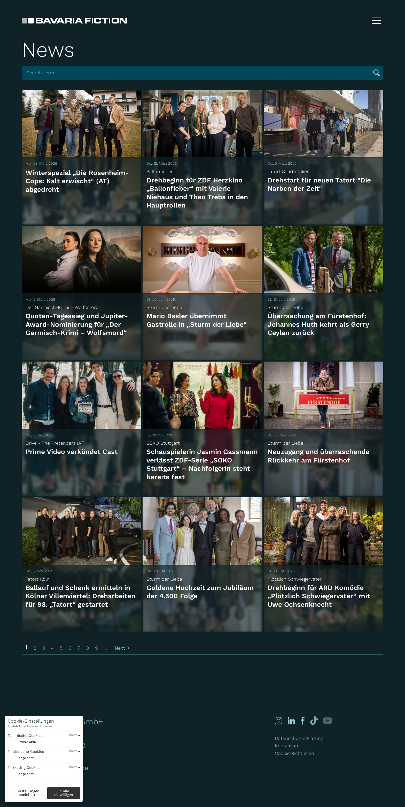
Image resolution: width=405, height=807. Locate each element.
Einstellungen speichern (27, 793)
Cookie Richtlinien (294, 753)
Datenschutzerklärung (299, 738)
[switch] (22, 742)
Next (120, 648)
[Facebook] (302, 720)
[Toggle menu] (376, 21)
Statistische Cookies (26, 751)
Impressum (287, 745)
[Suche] (360, 21)
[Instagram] (278, 720)
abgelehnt (26, 758)
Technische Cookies (25, 735)
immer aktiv (27, 742)
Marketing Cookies (24, 767)
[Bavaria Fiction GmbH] (74, 20)
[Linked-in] (291, 720)
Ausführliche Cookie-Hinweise (30, 726)
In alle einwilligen (63, 793)
